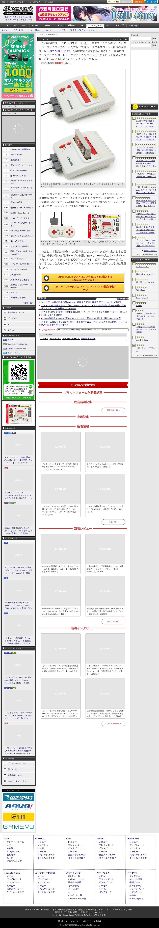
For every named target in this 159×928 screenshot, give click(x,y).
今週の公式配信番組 (18, 170)
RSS (3, 2)
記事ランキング (14, 861)
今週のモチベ (15, 160)
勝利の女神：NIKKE (144, 274)
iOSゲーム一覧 (75, 895)
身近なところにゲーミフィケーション (21, 286)
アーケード (132, 873)
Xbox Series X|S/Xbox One (17, 344)
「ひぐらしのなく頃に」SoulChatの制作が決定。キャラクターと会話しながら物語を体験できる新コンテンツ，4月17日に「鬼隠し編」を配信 (146, 217)
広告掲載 (97, 921)
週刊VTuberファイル (18, 176)
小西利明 (88, 338)
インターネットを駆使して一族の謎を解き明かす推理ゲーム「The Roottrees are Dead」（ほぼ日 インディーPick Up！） (60, 466)
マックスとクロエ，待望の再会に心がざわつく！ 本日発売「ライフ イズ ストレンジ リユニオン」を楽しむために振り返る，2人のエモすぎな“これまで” (18, 460)
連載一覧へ (29, 303)
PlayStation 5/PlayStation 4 (17, 348)
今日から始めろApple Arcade (21, 236)
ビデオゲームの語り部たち (21, 264)
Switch (47, 25)
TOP (6, 25)
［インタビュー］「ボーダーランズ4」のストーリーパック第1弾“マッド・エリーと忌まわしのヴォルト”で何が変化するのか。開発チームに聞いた (18, 716)
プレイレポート (75, 845)
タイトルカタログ (46, 858)
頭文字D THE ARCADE (145, 282)
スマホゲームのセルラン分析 (21, 189)
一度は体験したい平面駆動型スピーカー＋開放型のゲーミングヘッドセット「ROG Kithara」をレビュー (105, 569)
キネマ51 (14, 292)
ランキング (151, 2)
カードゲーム (135, 885)
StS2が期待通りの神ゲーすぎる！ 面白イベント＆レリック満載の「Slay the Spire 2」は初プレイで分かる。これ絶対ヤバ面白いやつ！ (18, 606)
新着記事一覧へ (113, 410)
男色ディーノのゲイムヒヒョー (21, 182)
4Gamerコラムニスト (18, 259)
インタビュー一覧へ (113, 724)
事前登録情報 (74, 882)
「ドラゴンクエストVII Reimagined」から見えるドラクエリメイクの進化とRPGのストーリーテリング (18, 495)
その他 (132, 895)
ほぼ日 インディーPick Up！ (21, 208)
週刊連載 (11, 854)
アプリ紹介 (73, 889)
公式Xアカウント (16, 2)
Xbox (24, 25)
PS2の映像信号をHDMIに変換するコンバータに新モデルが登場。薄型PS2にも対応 (81, 318)
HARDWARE (55, 338)
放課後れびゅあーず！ (19, 297)
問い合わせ (49, 2)
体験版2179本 (26, 19)
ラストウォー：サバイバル (146, 349)
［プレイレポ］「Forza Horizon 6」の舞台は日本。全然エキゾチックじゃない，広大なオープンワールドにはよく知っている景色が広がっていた (146, 163)
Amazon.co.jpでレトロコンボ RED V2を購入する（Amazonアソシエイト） (85, 278)
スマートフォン (73, 873)
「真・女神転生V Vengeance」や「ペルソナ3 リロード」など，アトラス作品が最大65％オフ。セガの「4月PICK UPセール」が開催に (146, 190)
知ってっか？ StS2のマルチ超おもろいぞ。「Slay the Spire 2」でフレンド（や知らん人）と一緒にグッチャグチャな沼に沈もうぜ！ (18, 570)
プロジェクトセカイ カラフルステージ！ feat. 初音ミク (145, 316)
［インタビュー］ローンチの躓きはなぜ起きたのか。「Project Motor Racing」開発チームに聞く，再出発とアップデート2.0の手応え (18, 680)
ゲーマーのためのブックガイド (21, 224)
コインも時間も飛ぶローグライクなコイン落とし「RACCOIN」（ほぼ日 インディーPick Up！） (105, 509)
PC (15, 25)
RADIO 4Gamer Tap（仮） (20, 213)
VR (82, 25)
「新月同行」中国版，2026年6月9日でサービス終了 (146, 176)
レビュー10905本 (11, 19)
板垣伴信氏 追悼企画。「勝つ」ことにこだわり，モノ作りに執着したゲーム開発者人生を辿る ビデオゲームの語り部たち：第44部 (105, 713)
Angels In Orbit (142, 340)
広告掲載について (15, 775)
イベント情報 (135, 879)
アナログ (120, 25)
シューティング (136, 889)
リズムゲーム (135, 892)
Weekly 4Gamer (16, 155)
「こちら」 (94, 912)
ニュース (44, 338)
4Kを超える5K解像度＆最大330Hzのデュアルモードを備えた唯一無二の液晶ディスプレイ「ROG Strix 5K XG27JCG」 (105, 611)
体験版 (10, 848)
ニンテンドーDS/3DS (45, 873)
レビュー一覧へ (113, 621)
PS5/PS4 (35, 25)
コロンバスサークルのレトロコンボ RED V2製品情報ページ (85, 288)
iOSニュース (74, 876)
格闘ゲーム (134, 882)
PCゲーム (11, 340)
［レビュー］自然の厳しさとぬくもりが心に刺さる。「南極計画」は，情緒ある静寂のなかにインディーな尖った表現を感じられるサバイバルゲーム (18, 641)
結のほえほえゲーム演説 (20, 231)
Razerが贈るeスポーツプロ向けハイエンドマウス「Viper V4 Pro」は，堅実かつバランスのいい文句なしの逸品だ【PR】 (60, 611)
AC (108, 25)
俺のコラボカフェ (17, 241)
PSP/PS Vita (133, 838)
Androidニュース (76, 879)
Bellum (139, 306)
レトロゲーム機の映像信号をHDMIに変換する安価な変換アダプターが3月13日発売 (81, 302)
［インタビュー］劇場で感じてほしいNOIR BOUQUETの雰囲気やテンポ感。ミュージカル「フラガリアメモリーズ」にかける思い (18, 751)
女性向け (71, 25)
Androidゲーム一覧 (77, 898)
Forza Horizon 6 (142, 298)
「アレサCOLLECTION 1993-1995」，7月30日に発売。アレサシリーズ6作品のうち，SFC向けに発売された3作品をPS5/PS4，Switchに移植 (146, 243)
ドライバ (61, 30)
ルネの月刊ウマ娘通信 (19, 246)
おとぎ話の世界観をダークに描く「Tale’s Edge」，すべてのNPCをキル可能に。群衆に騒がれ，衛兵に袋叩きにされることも (146, 124)
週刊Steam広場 (16, 202)
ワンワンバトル (142, 266)
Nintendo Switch (13, 353)
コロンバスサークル (71, 338)
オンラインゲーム (15, 842)
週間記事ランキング (16, 312)
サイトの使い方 (34, 2)
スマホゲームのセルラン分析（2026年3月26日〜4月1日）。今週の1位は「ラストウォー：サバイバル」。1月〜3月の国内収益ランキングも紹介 (60, 510)
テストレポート (20, 30)
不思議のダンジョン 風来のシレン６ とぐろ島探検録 (146, 329)
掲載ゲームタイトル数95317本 (18, 17)
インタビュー (36, 30)
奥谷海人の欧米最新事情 (20, 149)
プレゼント (12, 318)
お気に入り (126, 2)
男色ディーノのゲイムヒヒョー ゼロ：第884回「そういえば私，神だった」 (105, 465)
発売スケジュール (46, 854)
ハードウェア (95, 26)
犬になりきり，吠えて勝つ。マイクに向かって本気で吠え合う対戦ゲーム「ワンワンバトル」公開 (146, 137)
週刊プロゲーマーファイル (21, 165)
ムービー (49, 30)
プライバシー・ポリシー (80, 921)
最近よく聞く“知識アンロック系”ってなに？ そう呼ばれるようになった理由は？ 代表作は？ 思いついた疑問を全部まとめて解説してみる (18, 531)
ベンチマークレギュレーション (82, 30)
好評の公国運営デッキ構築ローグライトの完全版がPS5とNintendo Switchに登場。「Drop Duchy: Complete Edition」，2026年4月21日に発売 (146, 203)
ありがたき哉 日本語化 (19, 280)
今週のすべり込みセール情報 (21, 196)
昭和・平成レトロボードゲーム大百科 (21, 252)
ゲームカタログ (136, 898)
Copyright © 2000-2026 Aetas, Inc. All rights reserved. (79, 925)
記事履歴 (138, 2)
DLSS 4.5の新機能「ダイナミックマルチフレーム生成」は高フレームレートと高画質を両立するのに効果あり (60, 569)
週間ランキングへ (150, 251)
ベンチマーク (105, 892)
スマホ (59, 25)
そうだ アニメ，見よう (19, 218)
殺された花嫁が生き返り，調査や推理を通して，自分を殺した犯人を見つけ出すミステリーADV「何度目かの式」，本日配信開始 (146, 230)
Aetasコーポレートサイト (18, 781)
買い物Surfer (15, 275)
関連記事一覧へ (123, 299)
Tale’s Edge (140, 290)
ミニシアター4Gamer (18, 269)
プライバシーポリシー (17, 763)
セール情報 (73, 885)
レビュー (5, 30)
